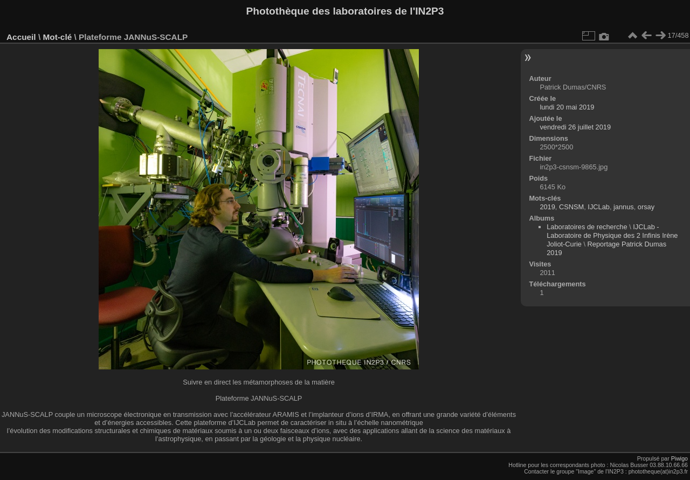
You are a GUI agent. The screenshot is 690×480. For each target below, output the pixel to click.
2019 (547, 207)
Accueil (21, 37)
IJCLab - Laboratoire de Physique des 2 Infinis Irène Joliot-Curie (612, 235)
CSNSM (571, 207)
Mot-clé (57, 37)
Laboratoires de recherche (587, 227)
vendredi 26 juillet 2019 (575, 127)
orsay (646, 207)
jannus (623, 207)
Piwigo (679, 458)
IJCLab (599, 207)
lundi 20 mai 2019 (567, 107)
